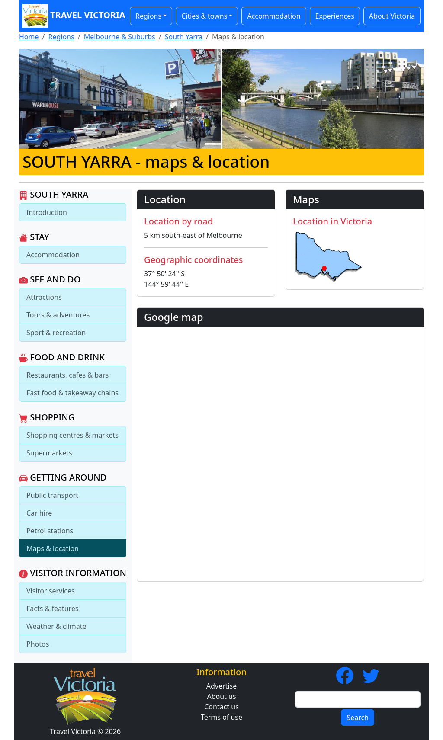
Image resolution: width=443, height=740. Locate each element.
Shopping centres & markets (72, 435)
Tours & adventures (58, 315)
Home (29, 37)
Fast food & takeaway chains (72, 392)
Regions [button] (148, 16)
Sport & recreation (56, 332)
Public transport (52, 495)
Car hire (39, 513)
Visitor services (50, 591)
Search (358, 717)
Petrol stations (49, 530)
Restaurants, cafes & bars (67, 375)
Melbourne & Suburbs (119, 37)
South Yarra (183, 37)
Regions (61, 37)
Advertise (221, 686)
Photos (37, 644)
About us (221, 696)
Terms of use (221, 717)
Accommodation (273, 16)
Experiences (334, 16)
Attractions (44, 297)
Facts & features (52, 608)
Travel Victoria (71, 16)
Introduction (46, 212)
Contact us (221, 706)
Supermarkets (49, 453)
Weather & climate (56, 626)
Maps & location (52, 548)
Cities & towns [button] (204, 16)
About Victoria (392, 16)
